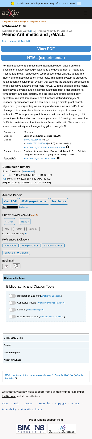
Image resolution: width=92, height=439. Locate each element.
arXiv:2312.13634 (32, 139)
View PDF (46, 49)
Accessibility (9, 409)
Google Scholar (30, 245)
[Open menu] (85, 13)
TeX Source (59, 201)
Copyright (60, 403)
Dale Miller (26, 41)
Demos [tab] (7, 345)
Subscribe (44, 403)
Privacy (75, 403)
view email (28, 171)
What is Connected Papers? (51, 303)
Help (16, 403)
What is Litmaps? (35, 310)
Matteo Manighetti (11, 41)
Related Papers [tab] (12, 352)
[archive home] (10, 13)
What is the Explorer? (51, 296)
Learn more (68, 3)
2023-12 (33, 229)
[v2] (4, 178)
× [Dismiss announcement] (79, 3)
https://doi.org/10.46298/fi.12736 (39, 158)
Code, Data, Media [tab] (13, 338)
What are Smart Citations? (52, 316)
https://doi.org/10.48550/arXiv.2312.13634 (44, 147)
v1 (30, 31)
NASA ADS (10, 245)
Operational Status (31, 409)
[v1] (4, 175)
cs (26, 233)
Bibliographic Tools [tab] (14, 278)
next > (25, 221)
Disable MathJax (64, 375)
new (7, 229)
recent (19, 229)
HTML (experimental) (46, 58)
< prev (10, 221)
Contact (29, 403)
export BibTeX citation (16, 252)
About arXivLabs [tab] (12, 360)
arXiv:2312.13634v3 (37, 143)
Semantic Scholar (53, 245)
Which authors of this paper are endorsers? (29, 375)
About (5, 403)
